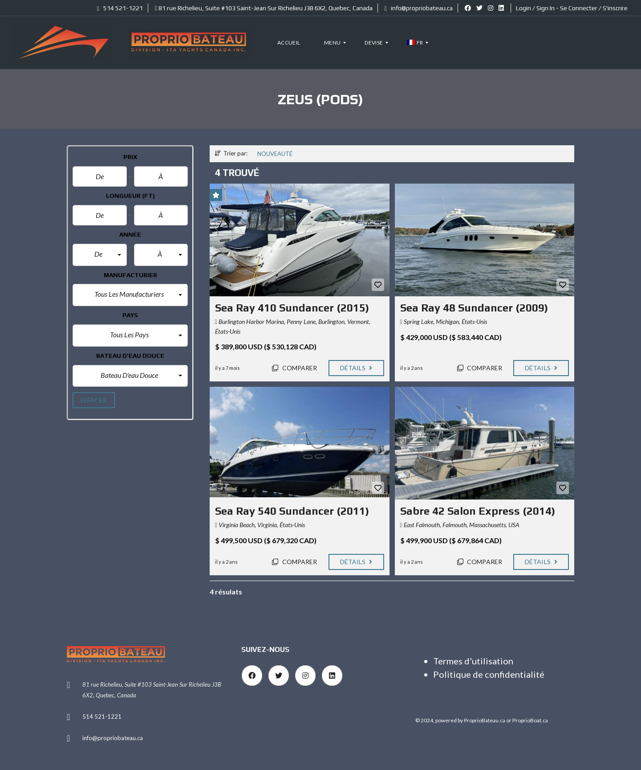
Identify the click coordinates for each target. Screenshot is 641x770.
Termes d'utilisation (473, 660)
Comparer (294, 368)
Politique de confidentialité (488, 674)
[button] (100, 255)
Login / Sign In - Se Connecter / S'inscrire (572, 8)
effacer (94, 400)
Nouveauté (274, 153)
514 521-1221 (120, 8)
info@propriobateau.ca (419, 8)
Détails (356, 368)
